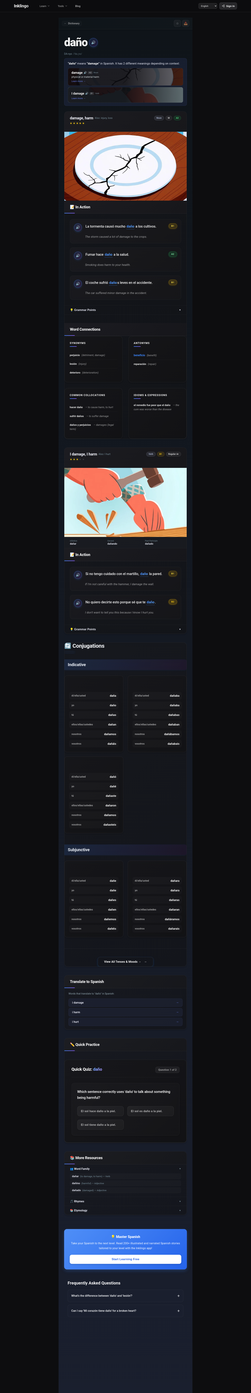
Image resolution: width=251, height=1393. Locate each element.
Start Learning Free (125, 1285)
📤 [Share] (184, 25)
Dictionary (73, 25)
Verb (151, 465)
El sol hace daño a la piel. (100, 1136)
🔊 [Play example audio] (78, 230)
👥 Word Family (125, 1195)
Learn (45, 6)
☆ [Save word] (175, 25)
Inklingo (21, 6)
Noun (159, 120)
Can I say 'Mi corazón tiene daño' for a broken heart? (103, 1337)
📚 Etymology (125, 1236)
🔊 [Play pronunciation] (94, 45)
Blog (78, 6)
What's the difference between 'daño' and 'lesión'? (101, 1322)
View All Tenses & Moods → (123, 986)
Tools (62, 6)
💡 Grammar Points (125, 315)
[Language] (205, 6)
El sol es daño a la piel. (148, 1136)
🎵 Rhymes (125, 1227)
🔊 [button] (85, 75)
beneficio (139, 361)
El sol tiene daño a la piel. (100, 1150)
